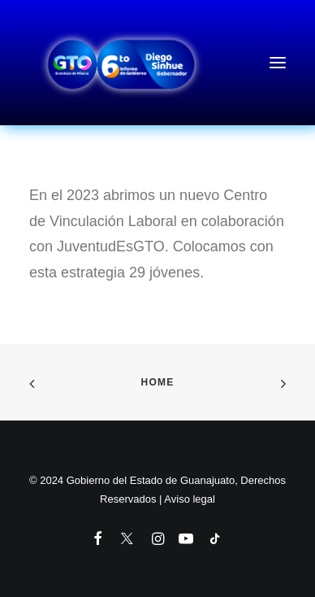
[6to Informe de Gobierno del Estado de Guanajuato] (157, 62)
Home (158, 382)
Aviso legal (189, 499)
